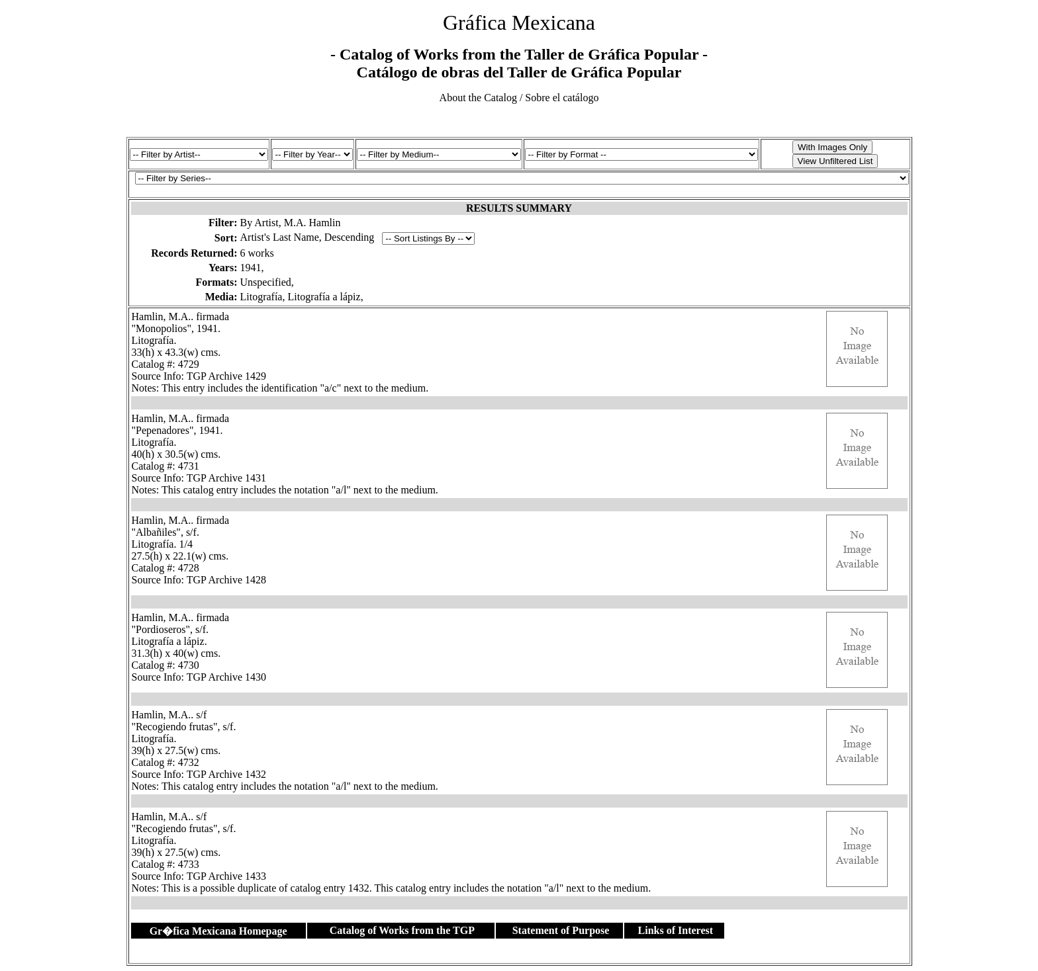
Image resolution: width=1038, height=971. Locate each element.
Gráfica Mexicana (519, 22)
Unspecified (265, 282)
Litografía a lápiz (323, 296)
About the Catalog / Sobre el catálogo (519, 97)
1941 (250, 267)
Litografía (261, 296)
